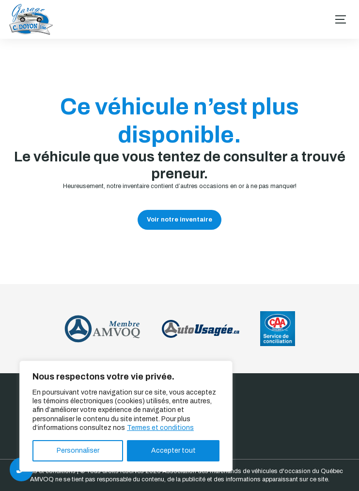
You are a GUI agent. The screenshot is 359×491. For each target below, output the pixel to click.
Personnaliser (78, 450)
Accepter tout (173, 450)
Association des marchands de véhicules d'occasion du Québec (252, 471)
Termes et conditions (160, 427)
